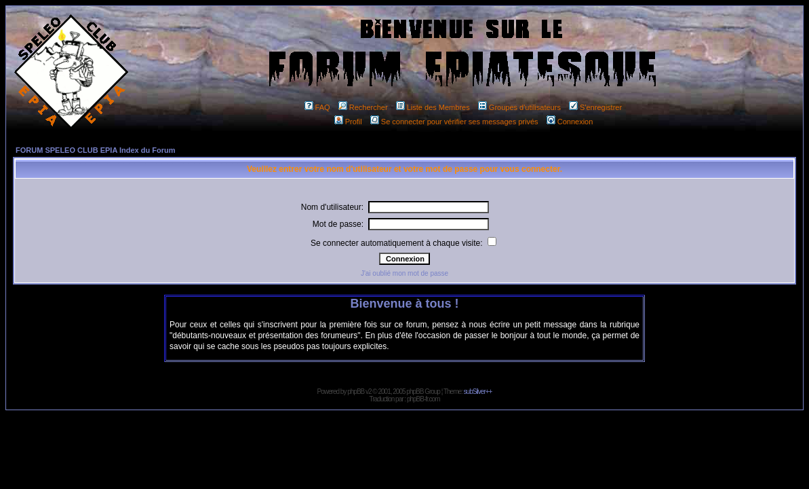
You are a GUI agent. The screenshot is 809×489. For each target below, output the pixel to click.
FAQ (317, 107)
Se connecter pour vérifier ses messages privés (454, 121)
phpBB (355, 391)
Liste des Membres (433, 107)
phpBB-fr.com (423, 399)
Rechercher (363, 107)
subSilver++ (478, 391)
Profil (348, 121)
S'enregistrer (595, 107)
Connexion (570, 121)
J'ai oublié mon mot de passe (404, 273)
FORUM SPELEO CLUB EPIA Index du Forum (96, 150)
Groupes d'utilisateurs (519, 107)
